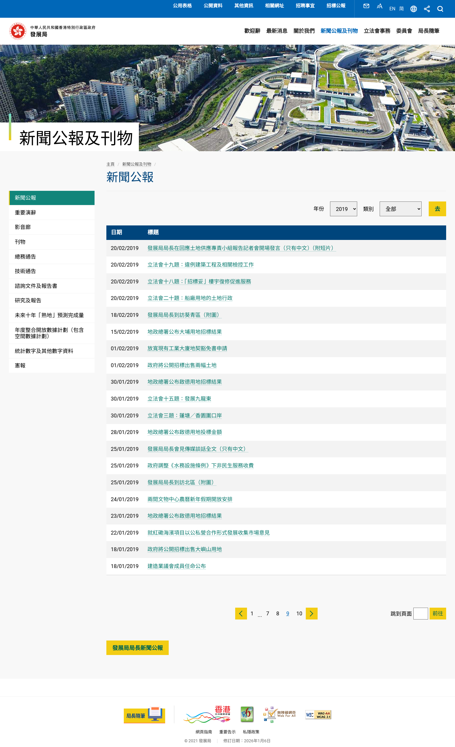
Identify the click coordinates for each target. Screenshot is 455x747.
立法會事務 (377, 25)
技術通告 (25, 265)
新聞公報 (25, 192)
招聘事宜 (305, 6)
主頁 (110, 158)
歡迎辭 (252, 25)
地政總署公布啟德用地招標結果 (184, 376)
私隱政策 (251, 726)
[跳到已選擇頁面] (438, 608)
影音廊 (23, 221)
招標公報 (335, 6)
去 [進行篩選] (437, 203)
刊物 (20, 236)
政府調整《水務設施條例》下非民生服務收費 (200, 460)
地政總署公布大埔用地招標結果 (184, 326)
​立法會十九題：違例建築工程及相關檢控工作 (200, 259)
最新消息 (276, 25)
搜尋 (440, 6)
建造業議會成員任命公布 (176, 560)
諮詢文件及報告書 (36, 280)
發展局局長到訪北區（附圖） (182, 476)
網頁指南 (204, 726)
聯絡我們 (366, 6)
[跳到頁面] (420, 608)
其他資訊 (243, 6)
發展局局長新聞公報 (137, 642)
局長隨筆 (428, 25)
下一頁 (312, 608)
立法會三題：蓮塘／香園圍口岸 (184, 409)
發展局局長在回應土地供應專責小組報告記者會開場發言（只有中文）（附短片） (241, 242)
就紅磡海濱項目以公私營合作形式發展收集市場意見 (208, 527)
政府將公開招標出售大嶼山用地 (184, 544)
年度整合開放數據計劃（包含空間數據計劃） (49, 327)
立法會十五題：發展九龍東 (179, 393)
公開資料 (213, 6)
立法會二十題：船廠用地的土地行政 (190, 292)
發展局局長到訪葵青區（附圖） (184, 309)
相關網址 (274, 6)
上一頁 (241, 608)
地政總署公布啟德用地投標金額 (184, 426)
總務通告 (25, 251)
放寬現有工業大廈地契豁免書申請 (187, 342)
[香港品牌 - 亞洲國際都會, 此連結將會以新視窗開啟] (206, 708)
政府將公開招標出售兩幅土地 (182, 359)
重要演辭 (25, 207)
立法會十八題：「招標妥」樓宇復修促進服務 (199, 275)
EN (392, 6)
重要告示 (227, 726)
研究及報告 (28, 295)
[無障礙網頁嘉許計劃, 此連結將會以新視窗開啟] (279, 708)
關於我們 (304, 25)
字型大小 (380, 6)
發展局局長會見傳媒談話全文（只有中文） (197, 443)
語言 (414, 6)
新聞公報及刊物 (339, 25)
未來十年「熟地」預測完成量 (49, 309)
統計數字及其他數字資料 (44, 345)
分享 (427, 6)
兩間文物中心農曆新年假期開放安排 (190, 493)
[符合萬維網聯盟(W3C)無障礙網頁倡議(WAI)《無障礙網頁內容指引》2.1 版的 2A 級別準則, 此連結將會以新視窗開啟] (318, 708)
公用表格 (182, 6)
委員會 (404, 25)
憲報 (20, 360)
